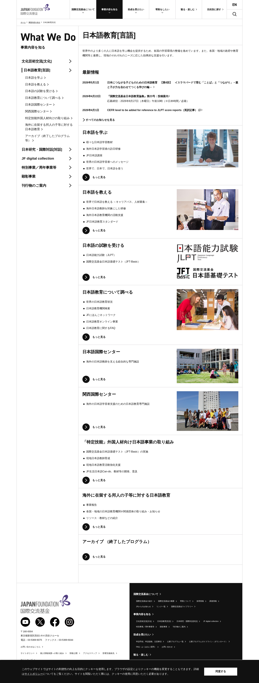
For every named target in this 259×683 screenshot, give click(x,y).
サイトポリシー (28, 653)
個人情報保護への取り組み (52, 653)
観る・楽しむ (140, 654)
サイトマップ (27, 660)
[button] (83, 9)
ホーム (23, 22)
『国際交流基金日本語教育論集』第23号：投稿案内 (137, 96)
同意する (220, 671)
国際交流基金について (145, 594)
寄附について (185, 601)
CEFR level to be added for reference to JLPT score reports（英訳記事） (154, 110)
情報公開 (73, 653)
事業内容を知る (34, 22)
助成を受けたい (142, 634)
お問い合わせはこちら (30, 647)
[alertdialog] (129, 671)
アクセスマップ (90, 653)
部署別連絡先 (108, 653)
